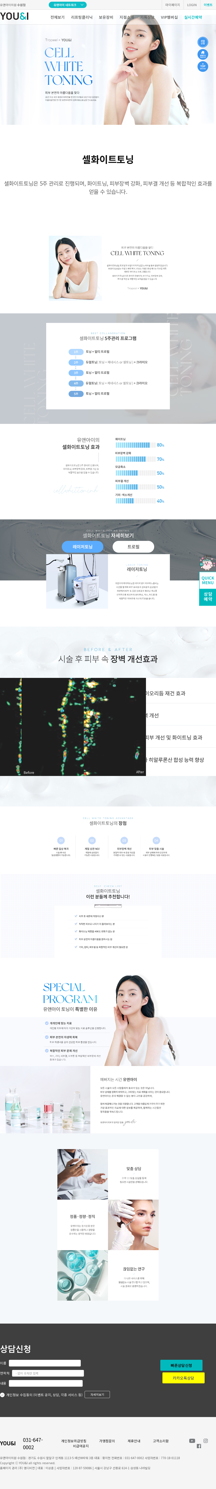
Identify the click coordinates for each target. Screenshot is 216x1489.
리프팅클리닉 (82, 17)
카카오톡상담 (183, 1378)
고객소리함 (161, 1440)
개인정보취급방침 (73, 1440)
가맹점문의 (107, 1440)
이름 (3, 1362)
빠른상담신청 (181, 1365)
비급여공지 (81, 1445)
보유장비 (106, 17)
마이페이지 (172, 5)
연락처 (4, 1373)
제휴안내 (134, 1440)
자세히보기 (97, 1394)
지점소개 (127, 17)
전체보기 (57, 17)
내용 (3, 1383)
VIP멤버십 (169, 17)
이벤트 (208, 5)
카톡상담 (147, 17)
